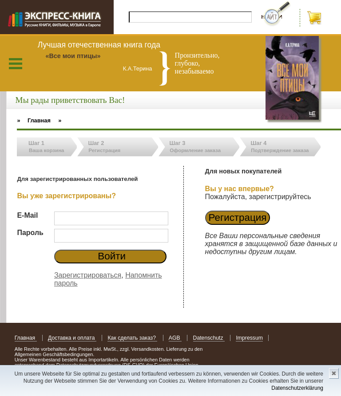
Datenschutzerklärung (297, 388)
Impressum (249, 338)
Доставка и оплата (72, 338)
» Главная (34, 120)
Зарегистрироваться (87, 275)
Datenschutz (209, 338)
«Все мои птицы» (72, 55)
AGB (175, 338)
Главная (26, 338)
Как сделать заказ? (132, 338)
